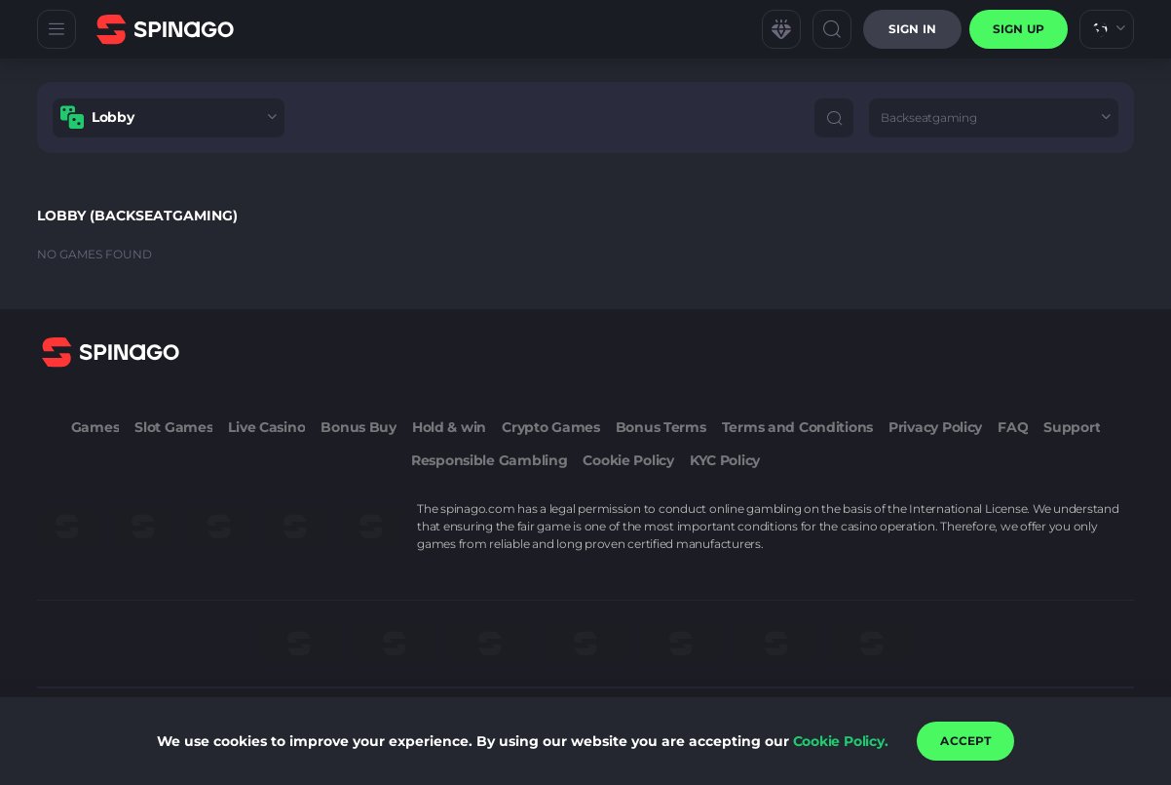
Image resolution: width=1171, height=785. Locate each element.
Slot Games (173, 427)
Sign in (912, 28)
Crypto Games (551, 427)
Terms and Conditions (797, 427)
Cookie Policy (628, 460)
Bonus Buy (358, 427)
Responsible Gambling (489, 460)
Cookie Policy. (840, 741)
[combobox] (1106, 29)
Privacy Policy (935, 427)
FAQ (1013, 427)
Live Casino (266, 427)
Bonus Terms (661, 427)
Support (1071, 427)
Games (95, 427)
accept (965, 740)
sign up (1018, 28)
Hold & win (449, 427)
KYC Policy (725, 460)
